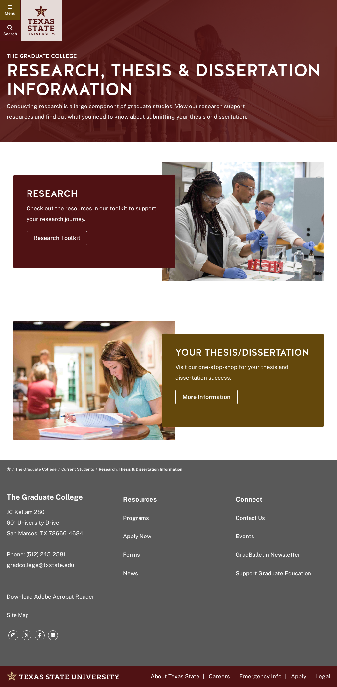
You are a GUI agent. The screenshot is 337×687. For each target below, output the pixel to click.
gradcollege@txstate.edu (40, 565)
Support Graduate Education (273, 573)
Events (245, 536)
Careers (219, 676)
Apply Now (137, 536)
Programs (136, 518)
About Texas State (175, 676)
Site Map (18, 615)
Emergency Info (260, 676)
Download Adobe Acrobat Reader (50, 596)
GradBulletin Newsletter (268, 554)
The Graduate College (42, 56)
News (130, 573)
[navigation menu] (10, 10)
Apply (298, 676)
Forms (131, 554)
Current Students (77, 469)
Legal (322, 676)
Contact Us (250, 518)
